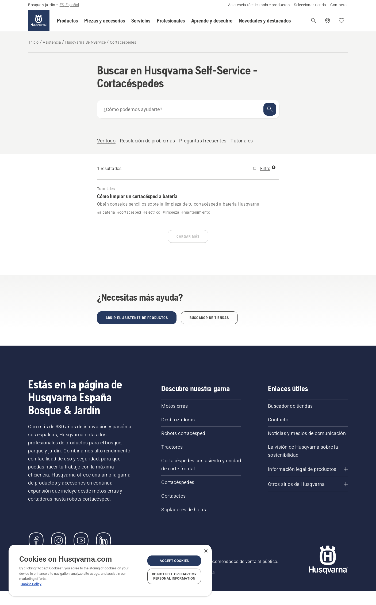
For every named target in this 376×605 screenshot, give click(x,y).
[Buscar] (269, 109)
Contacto (338, 5)
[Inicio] (38, 20)
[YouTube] (81, 540)
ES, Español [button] (69, 5)
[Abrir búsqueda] (313, 20)
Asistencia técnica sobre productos (259, 5)
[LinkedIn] (103, 540)
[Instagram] (59, 540)
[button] (67, 20)
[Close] (206, 551)
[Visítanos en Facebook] (36, 540)
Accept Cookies (174, 561)
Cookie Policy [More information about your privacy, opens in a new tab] (31, 584)
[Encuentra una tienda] (327, 20)
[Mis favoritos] (341, 20)
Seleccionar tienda (310, 5)
